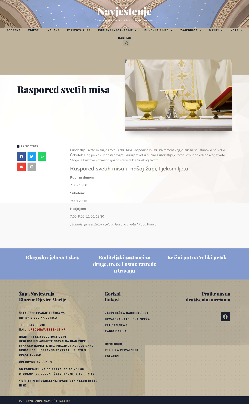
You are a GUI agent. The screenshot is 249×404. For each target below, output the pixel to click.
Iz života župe (79, 30)
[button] (126, 43)
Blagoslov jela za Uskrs (52, 257)
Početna (14, 30)
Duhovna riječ (158, 30)
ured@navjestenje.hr (47, 329)
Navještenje (124, 11)
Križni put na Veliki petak (196, 257)
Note (236, 30)
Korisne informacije (117, 30)
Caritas (124, 38)
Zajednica (190, 30)
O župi (216, 30)
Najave (54, 30)
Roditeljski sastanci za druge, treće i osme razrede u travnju (124, 264)
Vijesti (34, 30)
